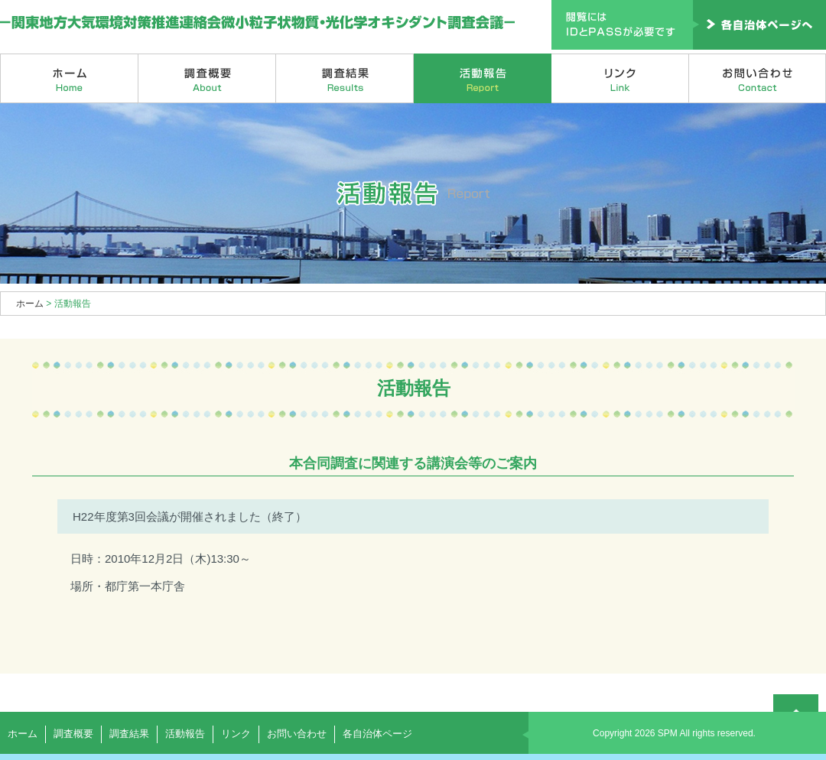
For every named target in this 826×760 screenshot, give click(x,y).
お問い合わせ (757, 78)
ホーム (69, 78)
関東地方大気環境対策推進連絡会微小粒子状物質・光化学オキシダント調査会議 (258, 23)
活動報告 (482, 78)
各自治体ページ (377, 733)
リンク (620, 78)
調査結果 (345, 78)
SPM (668, 733)
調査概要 (207, 78)
